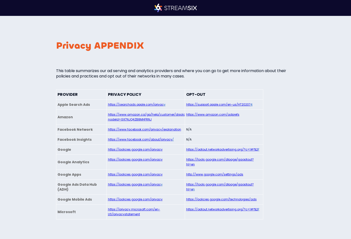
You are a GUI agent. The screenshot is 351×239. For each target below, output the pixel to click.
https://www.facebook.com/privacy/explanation (144, 129)
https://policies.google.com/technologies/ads (221, 199)
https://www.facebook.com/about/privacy (140, 139)
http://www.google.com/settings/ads (214, 174)
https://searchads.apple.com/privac (136, 104)
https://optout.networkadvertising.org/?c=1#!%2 (222, 149)
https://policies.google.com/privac (134, 184)
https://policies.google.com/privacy (135, 149)
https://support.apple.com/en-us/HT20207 (218, 104)
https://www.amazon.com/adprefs (212, 114)
